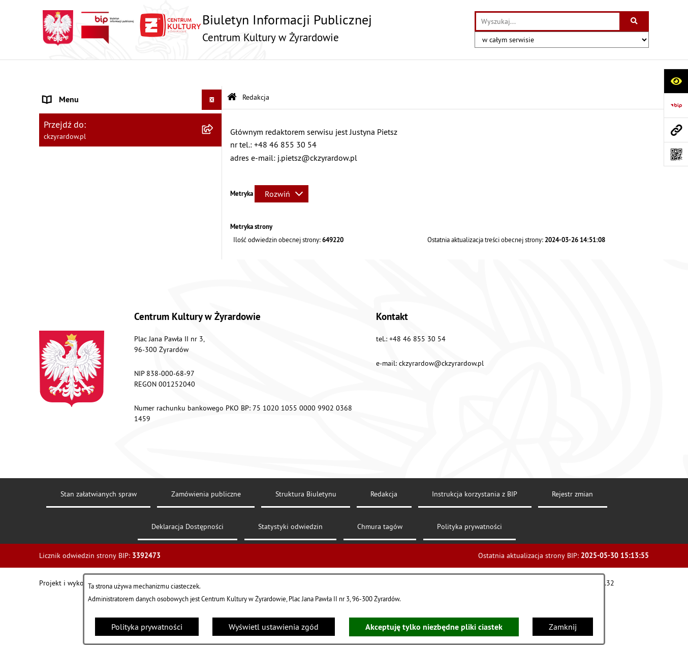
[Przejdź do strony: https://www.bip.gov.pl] (676, 105)
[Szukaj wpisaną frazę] (635, 21)
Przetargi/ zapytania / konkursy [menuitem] (96, 230)
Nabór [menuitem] (54, 209)
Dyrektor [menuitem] (57, 151)
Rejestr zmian (572, 540)
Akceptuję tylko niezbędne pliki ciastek (434, 627)
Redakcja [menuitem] (58, 259)
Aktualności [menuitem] (63, 123)
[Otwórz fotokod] (676, 154)
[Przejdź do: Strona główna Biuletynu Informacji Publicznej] (232, 71)
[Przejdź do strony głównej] (205, 28)
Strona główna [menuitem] (69, 94)
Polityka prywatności (146, 627)
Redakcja (383, 540)
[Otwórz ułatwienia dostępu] (676, 81)
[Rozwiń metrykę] (281, 166)
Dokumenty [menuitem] (63, 180)
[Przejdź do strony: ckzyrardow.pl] (676, 130)
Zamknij (563, 627)
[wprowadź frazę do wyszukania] (548, 21)
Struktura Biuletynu (305, 540)
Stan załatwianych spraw (98, 540)
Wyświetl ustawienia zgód (274, 627)
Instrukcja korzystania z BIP (474, 540)
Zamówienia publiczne (206, 540)
